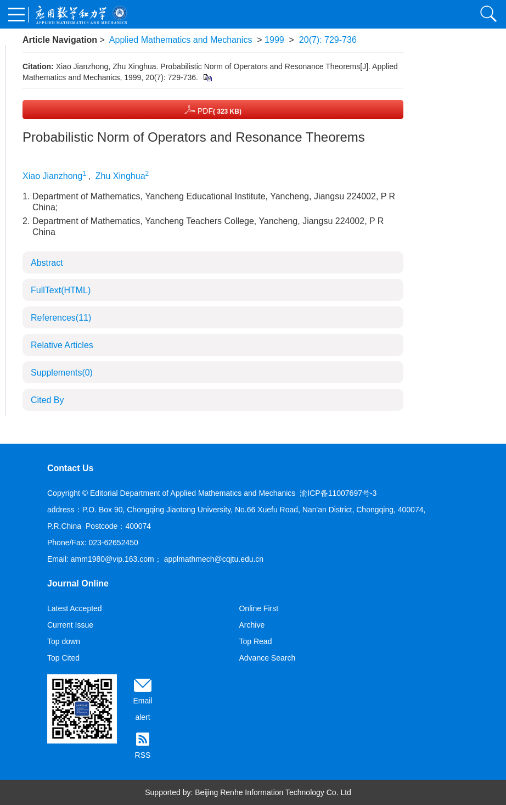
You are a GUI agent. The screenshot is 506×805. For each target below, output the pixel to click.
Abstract (47, 262)
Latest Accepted (74, 608)
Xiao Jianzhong (52, 176)
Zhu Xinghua (120, 176)
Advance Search (267, 657)
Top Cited (63, 657)
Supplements (62, 372)
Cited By (47, 400)
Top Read (255, 641)
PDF (212, 109)
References (61, 317)
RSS (143, 755)
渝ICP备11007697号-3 (338, 493)
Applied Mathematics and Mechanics (180, 39)
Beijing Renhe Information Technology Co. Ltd (273, 792)
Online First (258, 608)
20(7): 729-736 (328, 39)
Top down (63, 641)
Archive (252, 624)
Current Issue (70, 624)
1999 (274, 39)
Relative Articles (62, 345)
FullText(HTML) (61, 290)
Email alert (142, 709)
